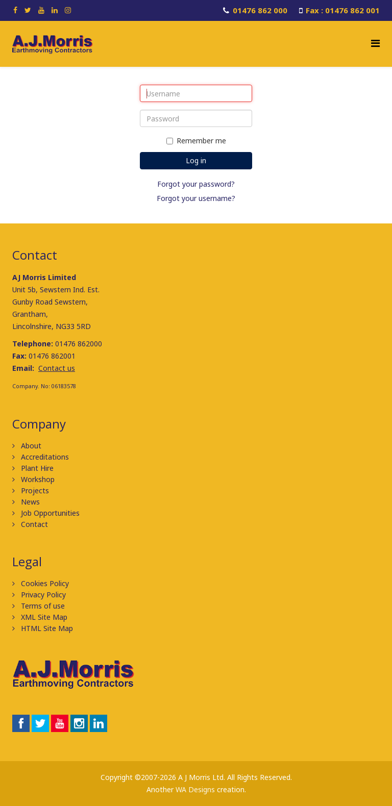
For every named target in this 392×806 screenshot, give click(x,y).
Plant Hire (36, 468)
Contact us (56, 368)
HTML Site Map (46, 628)
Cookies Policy (44, 583)
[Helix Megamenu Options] (375, 43)
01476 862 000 (260, 10)
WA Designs (195, 789)
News (29, 502)
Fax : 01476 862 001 (343, 10)
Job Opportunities (49, 513)
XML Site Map (43, 617)
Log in (196, 160)
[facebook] (15, 10)
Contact (33, 524)
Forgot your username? (196, 198)
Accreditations (44, 457)
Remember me (196, 140)
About (30, 445)
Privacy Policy (42, 594)
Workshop (37, 479)
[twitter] (27, 10)
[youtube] (41, 10)
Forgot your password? (196, 184)
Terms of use (42, 606)
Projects (34, 490)
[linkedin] (55, 10)
